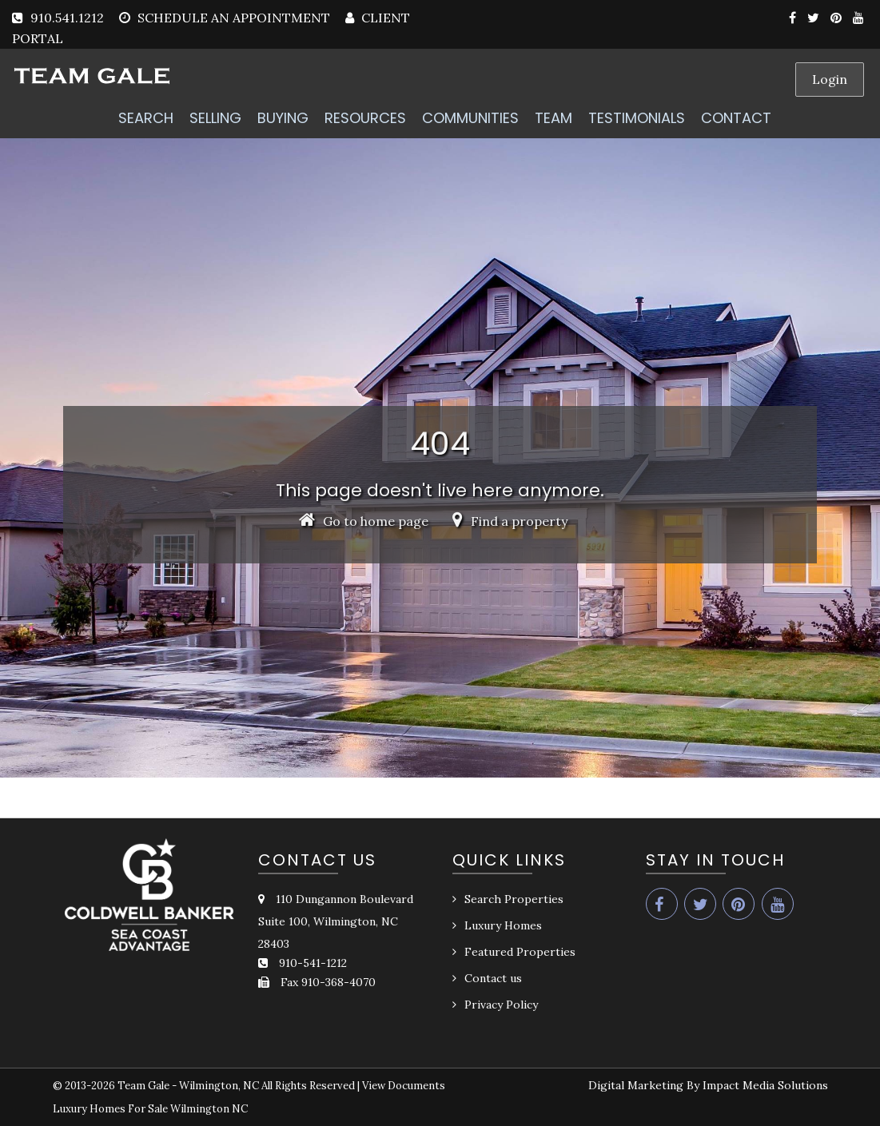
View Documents (403, 1085)
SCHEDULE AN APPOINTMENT (233, 18)
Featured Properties (519, 952)
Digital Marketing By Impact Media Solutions (708, 1085)
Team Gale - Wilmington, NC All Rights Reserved (236, 1085)
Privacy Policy (501, 1004)
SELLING (215, 118)
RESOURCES (365, 118)
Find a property (509, 521)
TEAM (553, 118)
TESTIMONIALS (636, 118)
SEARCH (145, 118)
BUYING (283, 118)
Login (829, 79)
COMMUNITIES (470, 118)
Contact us (493, 978)
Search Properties (513, 899)
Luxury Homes (503, 925)
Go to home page (363, 521)
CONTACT (736, 118)
